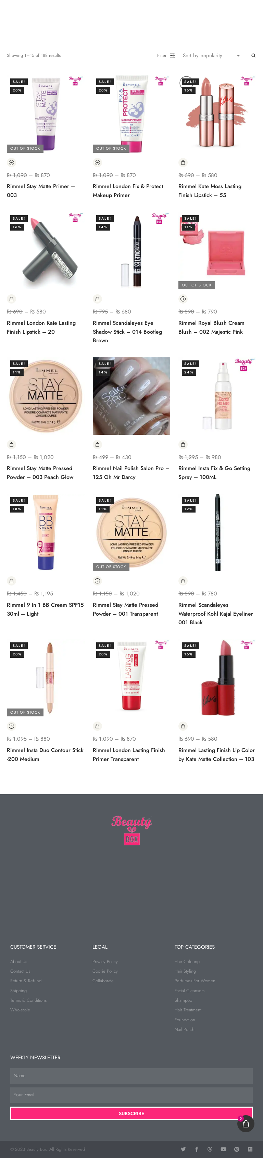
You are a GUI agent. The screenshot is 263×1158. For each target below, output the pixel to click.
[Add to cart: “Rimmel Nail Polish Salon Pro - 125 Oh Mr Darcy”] (97, 444)
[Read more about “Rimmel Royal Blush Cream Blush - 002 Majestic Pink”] (183, 299)
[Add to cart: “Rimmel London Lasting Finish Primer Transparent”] (97, 726)
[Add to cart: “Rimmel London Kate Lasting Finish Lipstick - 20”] (11, 299)
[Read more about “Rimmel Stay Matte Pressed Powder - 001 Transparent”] (97, 581)
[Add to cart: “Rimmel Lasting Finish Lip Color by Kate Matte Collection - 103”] (183, 726)
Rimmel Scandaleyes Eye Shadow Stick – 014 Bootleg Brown (127, 331)
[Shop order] (213, 55)
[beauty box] (131, 887)
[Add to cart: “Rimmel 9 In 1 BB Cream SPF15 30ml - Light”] (11, 581)
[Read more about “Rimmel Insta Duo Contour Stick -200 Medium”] (11, 726)
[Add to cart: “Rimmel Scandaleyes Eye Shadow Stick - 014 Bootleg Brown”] (97, 299)
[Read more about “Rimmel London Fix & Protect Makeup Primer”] (97, 162)
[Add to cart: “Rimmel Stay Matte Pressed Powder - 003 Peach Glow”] (11, 444)
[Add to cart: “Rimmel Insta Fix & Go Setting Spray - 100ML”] (183, 444)
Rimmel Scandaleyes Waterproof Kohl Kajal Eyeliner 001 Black (215, 613)
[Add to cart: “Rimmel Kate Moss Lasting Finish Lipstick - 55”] (183, 162)
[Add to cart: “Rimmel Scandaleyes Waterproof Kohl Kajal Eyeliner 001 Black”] (183, 581)
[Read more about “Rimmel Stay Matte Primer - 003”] (11, 162)
